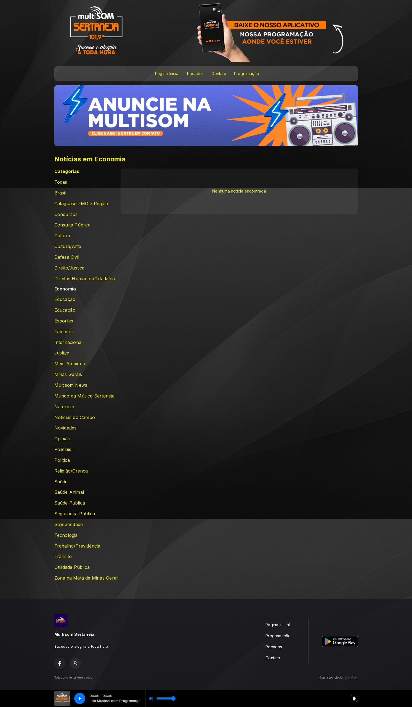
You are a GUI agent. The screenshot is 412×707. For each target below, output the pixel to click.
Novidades (65, 428)
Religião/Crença (71, 471)
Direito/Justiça (69, 268)
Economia (65, 289)
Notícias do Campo (74, 417)
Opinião (62, 438)
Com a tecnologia (338, 677)
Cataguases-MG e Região (81, 203)
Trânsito (63, 556)
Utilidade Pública (72, 567)
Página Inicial (167, 73)
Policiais (62, 449)
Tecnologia (66, 535)
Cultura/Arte (67, 246)
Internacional (68, 342)
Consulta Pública (72, 225)
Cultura (62, 235)
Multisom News (70, 385)
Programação (246, 73)
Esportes (63, 321)
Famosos (64, 331)
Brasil (60, 193)
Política (62, 460)
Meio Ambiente (70, 363)
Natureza (64, 406)
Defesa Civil (66, 257)
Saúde (61, 481)
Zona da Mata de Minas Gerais (86, 578)
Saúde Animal (69, 492)
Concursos (66, 214)
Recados (195, 73)
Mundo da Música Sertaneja (84, 396)
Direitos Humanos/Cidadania (84, 278)
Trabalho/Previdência (77, 546)
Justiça (61, 353)
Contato (218, 73)
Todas (60, 182)
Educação (65, 299)
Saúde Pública (69, 503)
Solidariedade (68, 524)
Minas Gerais (68, 374)
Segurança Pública (74, 513)
